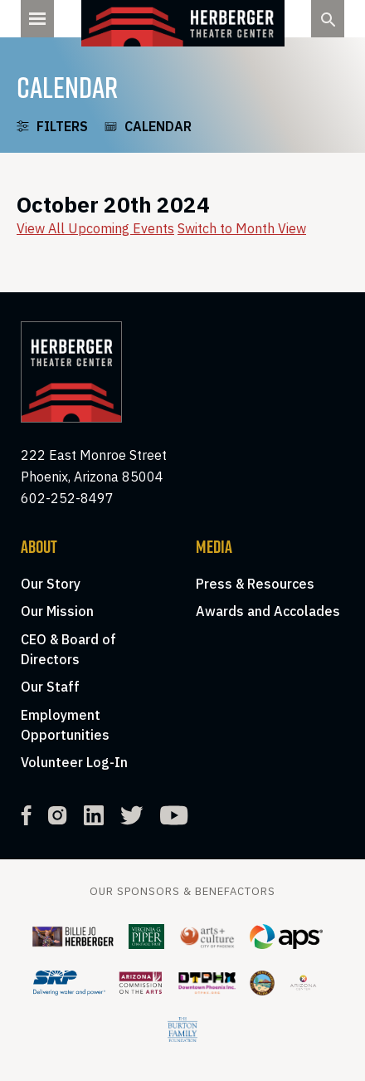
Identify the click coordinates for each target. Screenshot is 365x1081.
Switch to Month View (242, 228)
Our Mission (57, 611)
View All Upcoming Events (95, 228)
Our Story (50, 583)
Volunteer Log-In (74, 762)
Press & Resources (255, 583)
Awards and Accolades (268, 611)
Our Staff (50, 686)
